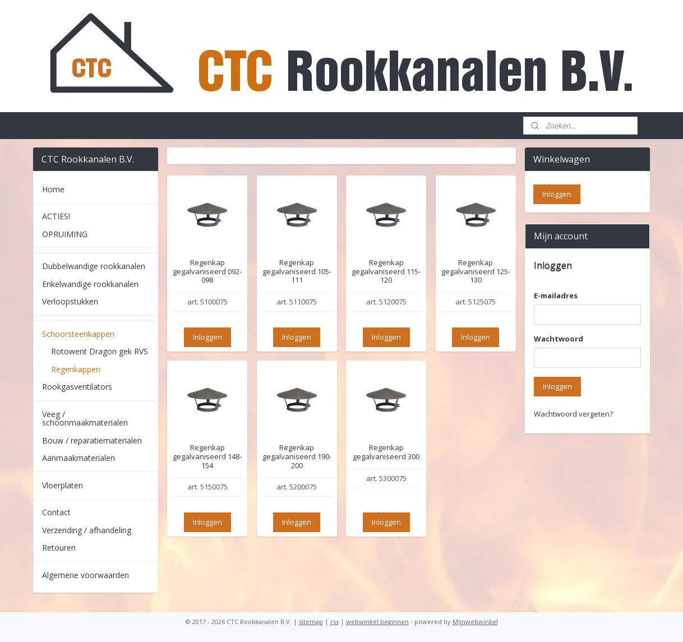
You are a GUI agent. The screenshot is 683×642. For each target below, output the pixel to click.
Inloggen (207, 337)
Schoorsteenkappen (78, 334)
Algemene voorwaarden (85, 575)
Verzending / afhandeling (86, 530)
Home (53, 189)
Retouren (59, 547)
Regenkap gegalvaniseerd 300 (386, 452)
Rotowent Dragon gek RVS (99, 351)
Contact (56, 512)
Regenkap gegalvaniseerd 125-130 (475, 271)
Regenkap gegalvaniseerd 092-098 (207, 271)
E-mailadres (556, 295)
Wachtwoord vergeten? (573, 414)
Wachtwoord (558, 339)
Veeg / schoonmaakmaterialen (85, 418)
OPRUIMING (64, 234)
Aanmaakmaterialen (78, 457)
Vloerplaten (62, 485)
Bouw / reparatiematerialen (92, 440)
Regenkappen (75, 369)
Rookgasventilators (77, 386)
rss (334, 621)
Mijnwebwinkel (475, 621)
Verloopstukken (70, 301)
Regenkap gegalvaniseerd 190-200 (296, 457)
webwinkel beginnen (377, 621)
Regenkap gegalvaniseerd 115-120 (386, 271)
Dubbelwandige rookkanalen (93, 266)
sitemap (311, 621)
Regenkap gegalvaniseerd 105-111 (296, 271)
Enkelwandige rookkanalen (90, 284)
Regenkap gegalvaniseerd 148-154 (207, 457)
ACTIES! (56, 216)
